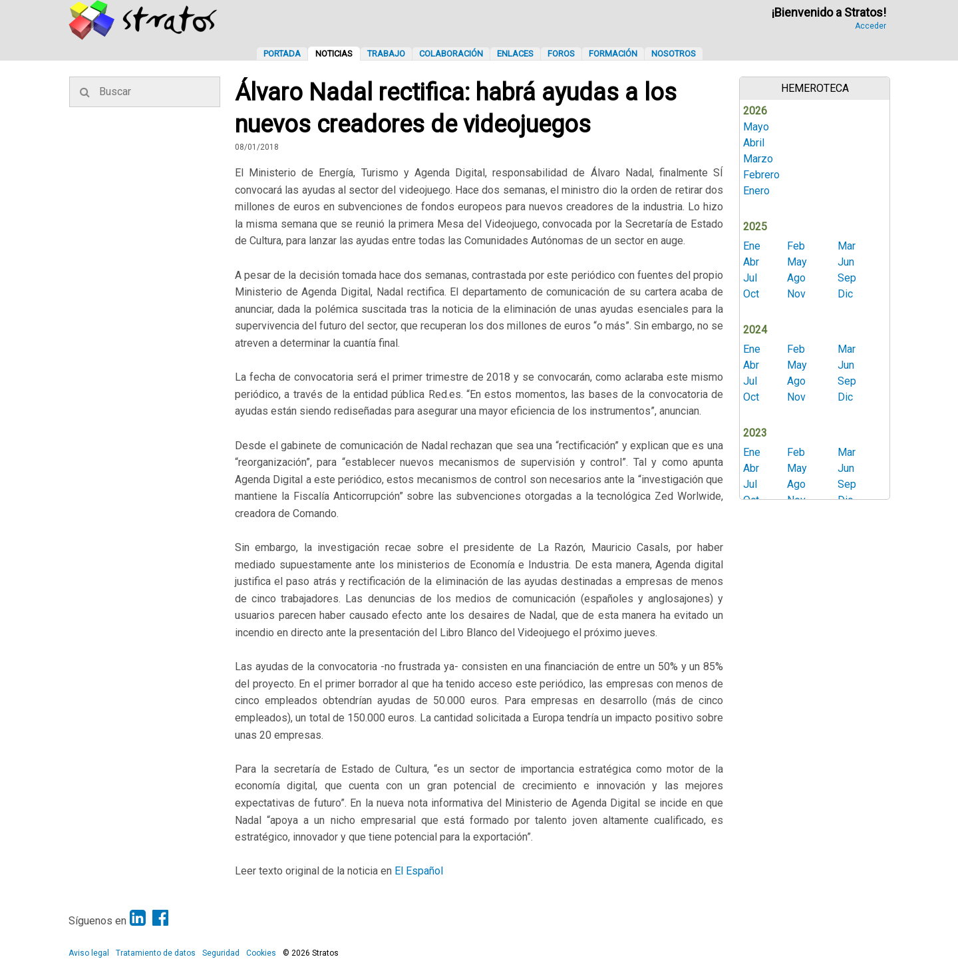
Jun (846, 262)
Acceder (870, 26)
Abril (753, 142)
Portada (282, 54)
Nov (796, 294)
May (797, 262)
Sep (847, 278)
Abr (751, 262)
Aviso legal (89, 953)
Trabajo (386, 54)
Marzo (758, 158)
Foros (561, 54)
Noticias (334, 54)
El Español (419, 871)
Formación (613, 54)
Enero (756, 190)
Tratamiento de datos (156, 953)
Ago (796, 278)
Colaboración (451, 54)
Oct (751, 294)
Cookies (261, 953)
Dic (845, 294)
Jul (750, 278)
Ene (751, 246)
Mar (847, 246)
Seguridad (221, 953)
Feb (796, 246)
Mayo (756, 126)
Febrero (761, 174)
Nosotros (673, 54)
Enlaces (515, 54)
